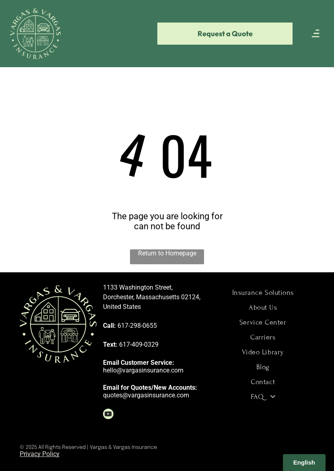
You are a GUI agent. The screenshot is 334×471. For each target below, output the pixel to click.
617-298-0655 (137, 325)
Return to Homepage (167, 253)
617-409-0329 (139, 344)
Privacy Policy (40, 454)
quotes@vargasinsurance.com (146, 395)
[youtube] (108, 415)
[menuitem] (263, 292)
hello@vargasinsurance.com (143, 370)
